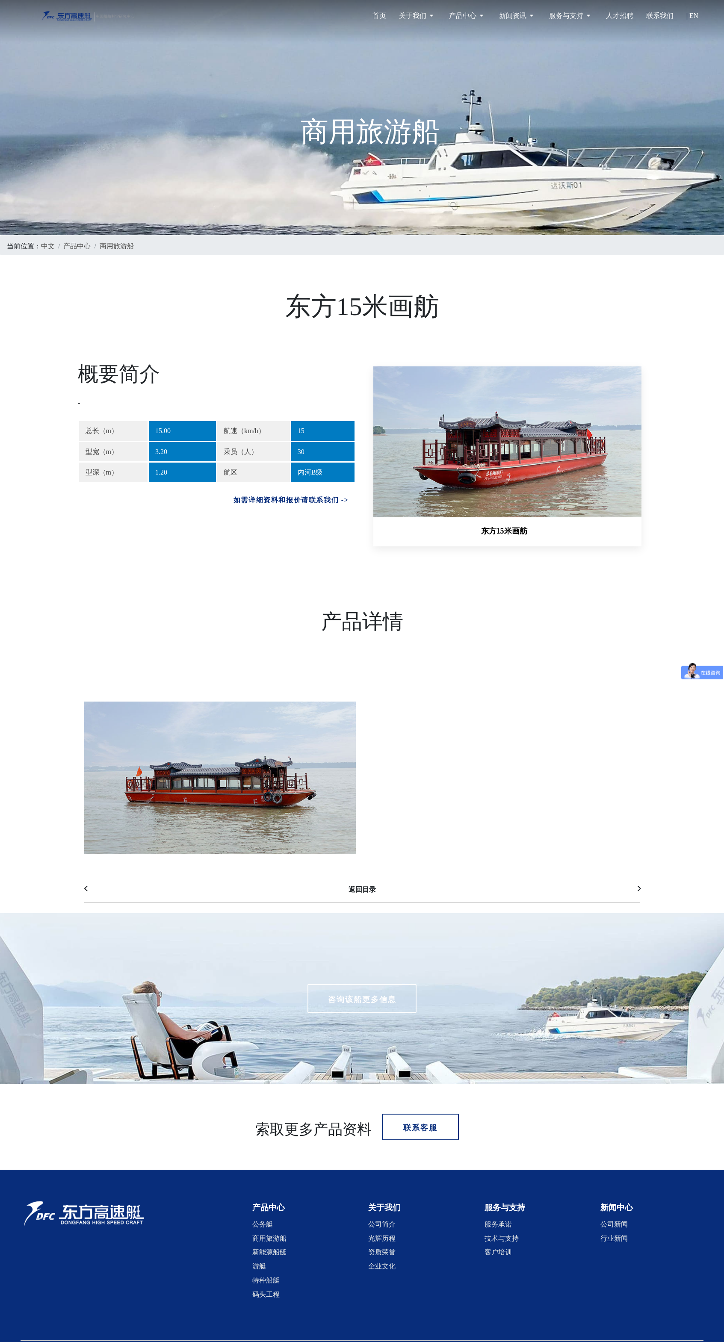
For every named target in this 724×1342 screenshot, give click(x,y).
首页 (379, 15)
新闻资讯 (516, 15)
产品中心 (466, 15)
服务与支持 (569, 15)
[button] (268, 1199)
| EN (692, 15)
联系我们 (660, 15)
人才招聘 (619, 15)
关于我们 (416, 15)
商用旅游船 (117, 245)
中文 (48, 245)
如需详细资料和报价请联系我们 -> (291, 499)
